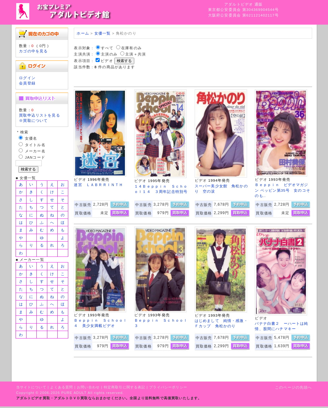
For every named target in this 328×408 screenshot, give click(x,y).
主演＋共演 (135, 54)
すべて (107, 48)
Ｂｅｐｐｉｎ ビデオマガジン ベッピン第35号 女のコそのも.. (282, 190)
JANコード (35, 157)
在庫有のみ (131, 48)
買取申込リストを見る (39, 115)
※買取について (33, 120)
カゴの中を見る (33, 51)
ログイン (27, 78)
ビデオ (107, 61)
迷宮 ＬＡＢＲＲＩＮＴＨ (98, 185)
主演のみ (109, 54)
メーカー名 (35, 151)
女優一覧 (102, 33)
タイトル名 (35, 145)
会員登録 (27, 83)
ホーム (83, 33)
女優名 (31, 138)
